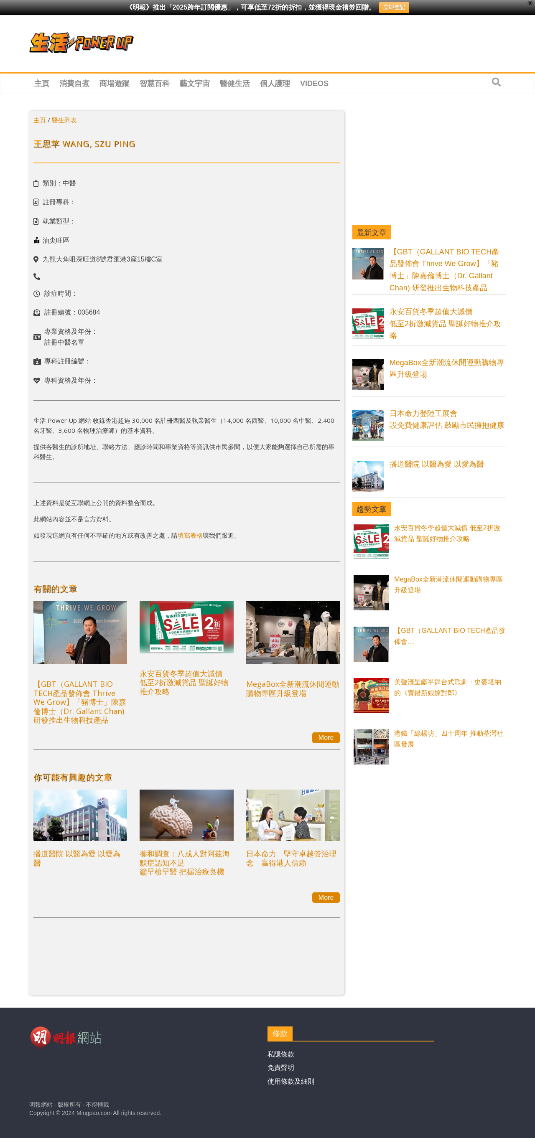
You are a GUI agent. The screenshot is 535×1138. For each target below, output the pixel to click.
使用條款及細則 (291, 1081)
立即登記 (394, 7)
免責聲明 (281, 1067)
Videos (314, 83)
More (326, 737)
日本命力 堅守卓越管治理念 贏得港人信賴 (291, 858)
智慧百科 (155, 83)
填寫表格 (190, 535)
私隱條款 (281, 1054)
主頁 (41, 83)
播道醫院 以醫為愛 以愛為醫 (76, 858)
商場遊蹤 (114, 83)
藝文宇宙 (195, 83)
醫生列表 (64, 120)
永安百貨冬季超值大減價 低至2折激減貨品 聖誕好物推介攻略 (184, 682)
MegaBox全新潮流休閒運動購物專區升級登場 (292, 688)
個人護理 (275, 83)
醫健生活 (235, 83)
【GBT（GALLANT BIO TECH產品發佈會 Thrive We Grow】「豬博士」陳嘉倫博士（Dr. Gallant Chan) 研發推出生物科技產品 (79, 702)
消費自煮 (74, 83)
